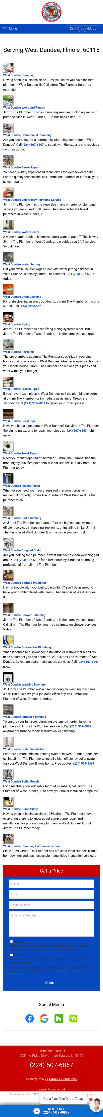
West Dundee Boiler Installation (24, 739)
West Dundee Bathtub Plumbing (24, 572)
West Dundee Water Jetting (21, 254)
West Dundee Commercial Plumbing (27, 125)
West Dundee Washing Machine (24, 674)
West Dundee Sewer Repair (21, 157)
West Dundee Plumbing (19, 65)
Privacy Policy (61, 966)
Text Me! (18, 937)
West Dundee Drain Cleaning (22, 286)
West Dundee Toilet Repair (21, 443)
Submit (51, 977)
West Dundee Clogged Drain (22, 540)
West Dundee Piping (16, 314)
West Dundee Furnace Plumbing (24, 706)
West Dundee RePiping (18, 341)
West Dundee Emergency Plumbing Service (32, 189)
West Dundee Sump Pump (20, 799)
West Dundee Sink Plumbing (22, 508)
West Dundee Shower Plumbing (24, 605)
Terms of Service (80, 1089)
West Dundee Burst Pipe (19, 411)
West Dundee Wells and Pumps (24, 97)
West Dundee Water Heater (21, 222)
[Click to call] (51, 1111)
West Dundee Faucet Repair (21, 475)
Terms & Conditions (63, 1074)
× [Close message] (85, 1095)
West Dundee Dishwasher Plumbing (27, 637)
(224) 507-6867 (83, 28)
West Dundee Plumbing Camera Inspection (31, 836)
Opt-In (17, 950)
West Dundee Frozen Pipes (21, 379)
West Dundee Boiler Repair (21, 771)
